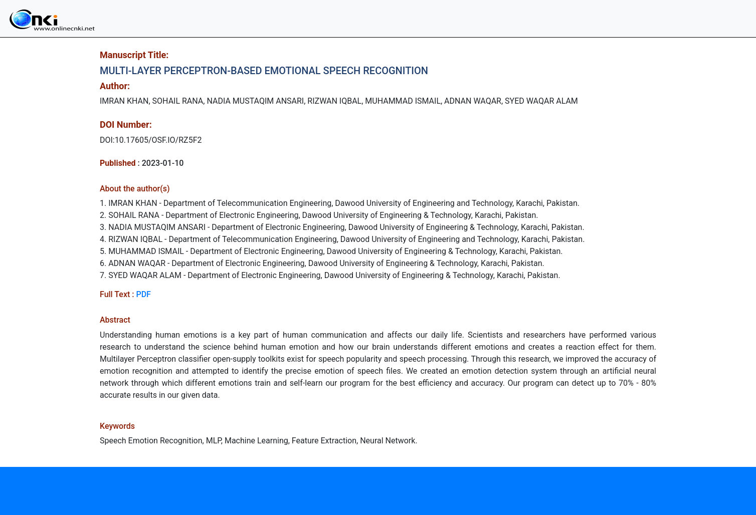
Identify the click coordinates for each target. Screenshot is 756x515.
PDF (143, 294)
